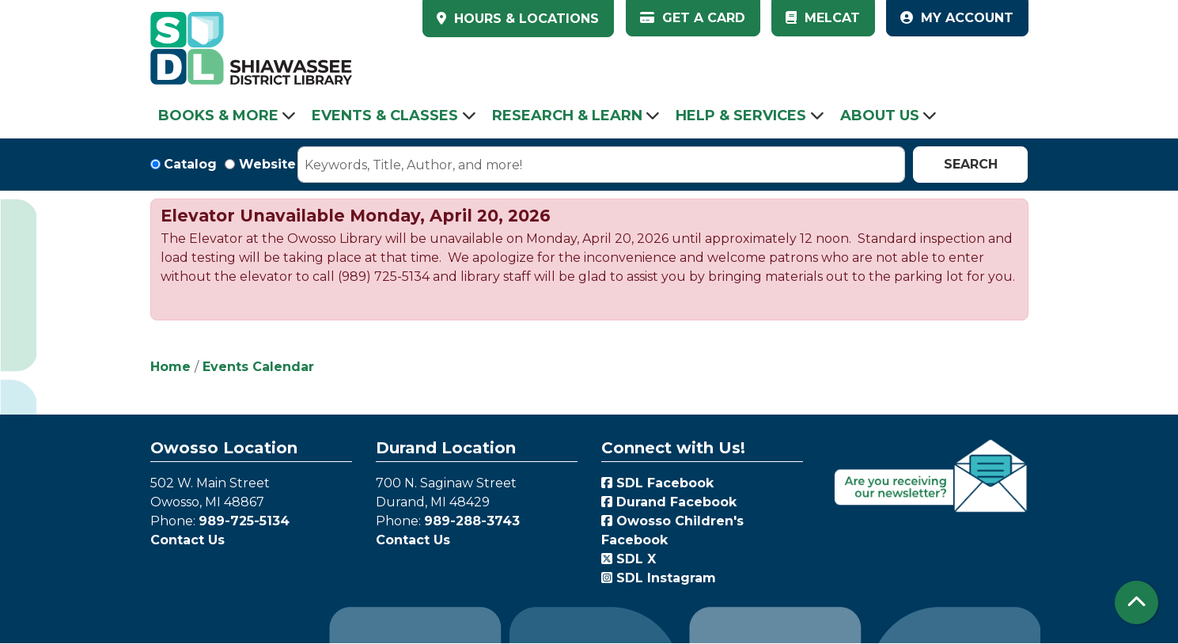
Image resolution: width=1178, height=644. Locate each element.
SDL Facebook (657, 483)
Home (170, 366)
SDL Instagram (658, 577)
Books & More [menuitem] (218, 115)
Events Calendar (258, 366)
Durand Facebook (669, 502)
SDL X (628, 558)
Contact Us (187, 539)
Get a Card (692, 17)
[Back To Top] (1136, 602)
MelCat (823, 17)
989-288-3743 (472, 520)
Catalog (190, 164)
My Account (956, 17)
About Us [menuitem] (879, 115)
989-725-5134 (244, 520)
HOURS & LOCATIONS (524, 18)
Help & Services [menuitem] (741, 115)
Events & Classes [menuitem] (385, 115)
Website (267, 164)
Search (971, 164)
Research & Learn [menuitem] (567, 115)
